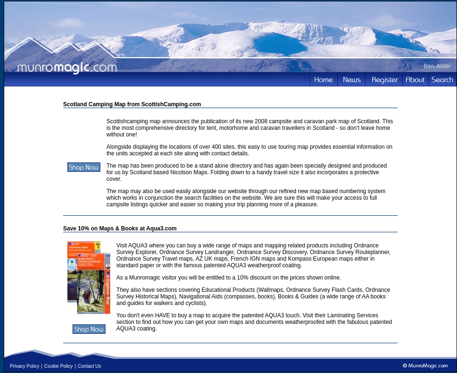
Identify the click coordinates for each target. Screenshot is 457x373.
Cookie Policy (58, 366)
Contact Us (89, 366)
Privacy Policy (24, 366)
